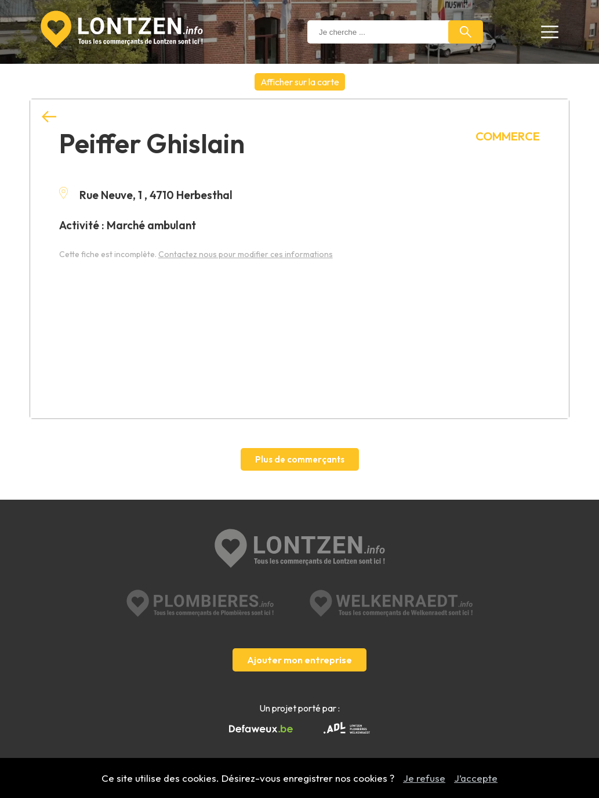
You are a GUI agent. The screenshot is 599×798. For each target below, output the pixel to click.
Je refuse (424, 778)
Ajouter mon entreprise (299, 660)
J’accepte (476, 778)
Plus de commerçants (299, 459)
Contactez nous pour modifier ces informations (245, 254)
